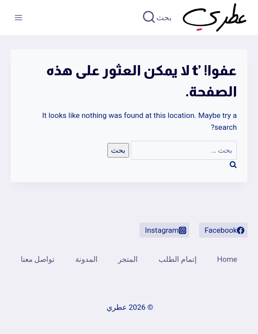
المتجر (128, 259)
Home (227, 259)
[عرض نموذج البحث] (158, 18)
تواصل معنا (38, 259)
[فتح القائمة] (19, 17)
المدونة (86, 259)
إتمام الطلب (177, 259)
